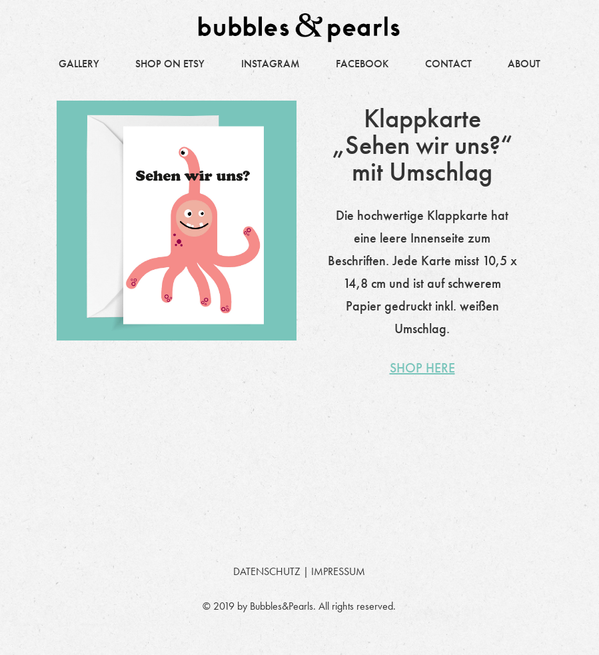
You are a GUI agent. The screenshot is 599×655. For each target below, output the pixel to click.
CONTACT (448, 63)
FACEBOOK (362, 63)
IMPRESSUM (338, 571)
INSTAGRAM (270, 63)
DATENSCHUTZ (266, 571)
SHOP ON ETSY (170, 63)
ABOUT (524, 63)
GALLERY (79, 63)
